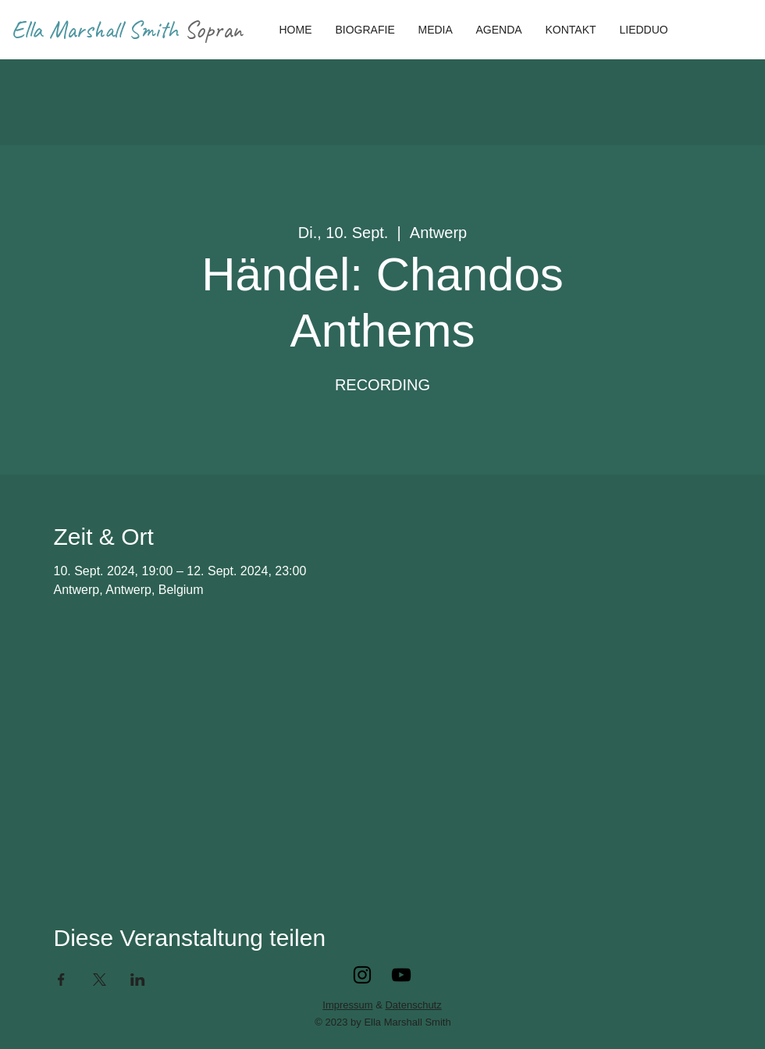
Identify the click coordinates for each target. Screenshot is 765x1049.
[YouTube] (401, 975)
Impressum (347, 1005)
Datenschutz (413, 1005)
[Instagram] (362, 975)
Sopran (213, 29)
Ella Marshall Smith (98, 29)
